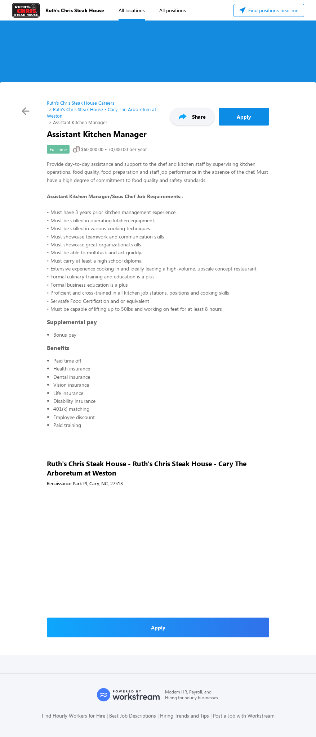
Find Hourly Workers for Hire (73, 715)
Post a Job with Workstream (244, 715)
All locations (132, 10)
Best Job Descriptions (132, 715)
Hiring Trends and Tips (184, 715)
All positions (172, 10)
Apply (244, 116)
